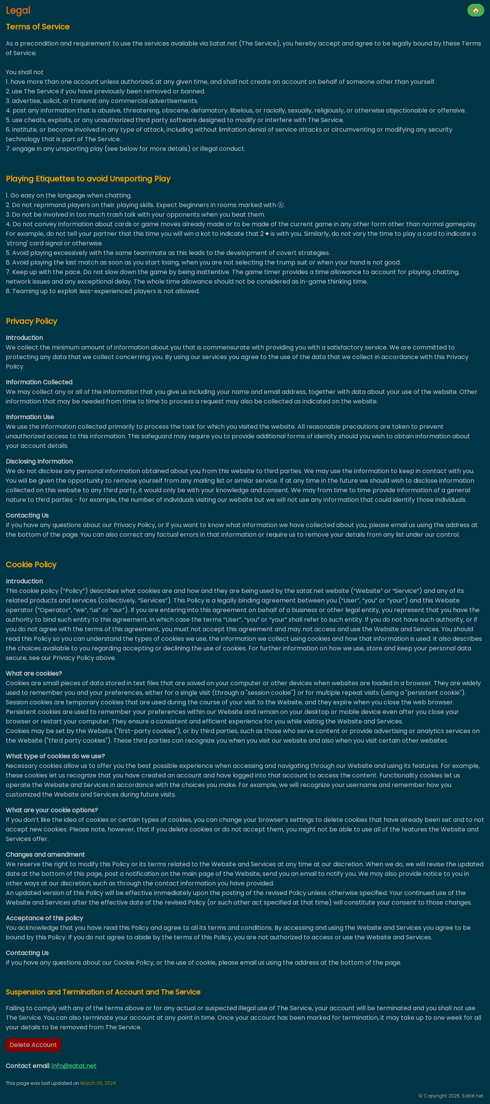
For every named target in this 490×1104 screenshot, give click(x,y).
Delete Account (33, 1044)
